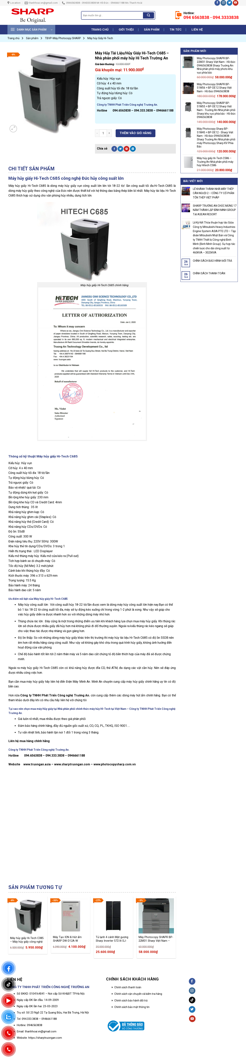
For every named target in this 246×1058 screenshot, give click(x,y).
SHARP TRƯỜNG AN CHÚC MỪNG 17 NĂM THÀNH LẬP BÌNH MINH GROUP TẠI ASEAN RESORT (214, 210)
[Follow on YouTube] (235, 3)
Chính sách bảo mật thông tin (131, 1007)
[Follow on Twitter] (229, 3)
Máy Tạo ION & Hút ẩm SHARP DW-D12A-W (67, 939)
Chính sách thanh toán (127, 987)
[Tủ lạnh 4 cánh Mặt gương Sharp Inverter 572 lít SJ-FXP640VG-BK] (113, 915)
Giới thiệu (126, 29)
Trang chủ (100, 29)
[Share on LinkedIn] (133, 149)
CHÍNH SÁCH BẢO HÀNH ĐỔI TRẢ (212, 260)
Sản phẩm (151, 29)
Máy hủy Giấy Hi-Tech (100, 38)
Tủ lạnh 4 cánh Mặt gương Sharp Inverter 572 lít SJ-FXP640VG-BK (112, 939)
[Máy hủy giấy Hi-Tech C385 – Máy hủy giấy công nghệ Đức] (27, 916)
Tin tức (176, 29)
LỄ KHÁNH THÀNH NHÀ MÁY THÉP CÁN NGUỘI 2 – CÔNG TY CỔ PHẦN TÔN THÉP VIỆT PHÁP (213, 193)
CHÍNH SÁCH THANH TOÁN (209, 273)
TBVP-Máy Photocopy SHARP (63, 38)
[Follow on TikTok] (192, 1000)
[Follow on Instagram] (223, 3)
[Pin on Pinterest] (126, 149)
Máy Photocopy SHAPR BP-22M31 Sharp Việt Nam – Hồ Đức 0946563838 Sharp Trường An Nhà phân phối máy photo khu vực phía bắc (156, 939)
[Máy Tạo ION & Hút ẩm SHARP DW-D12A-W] (70, 915)
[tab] (31, 169)
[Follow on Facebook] (217, 3)
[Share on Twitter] (120, 149)
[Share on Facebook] (114, 149)
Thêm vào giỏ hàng (136, 133)
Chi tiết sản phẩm (31, 169)
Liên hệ (197, 29)
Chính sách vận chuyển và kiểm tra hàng (138, 993)
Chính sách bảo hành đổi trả (131, 1000)
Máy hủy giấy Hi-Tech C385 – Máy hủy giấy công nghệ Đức (27, 940)
